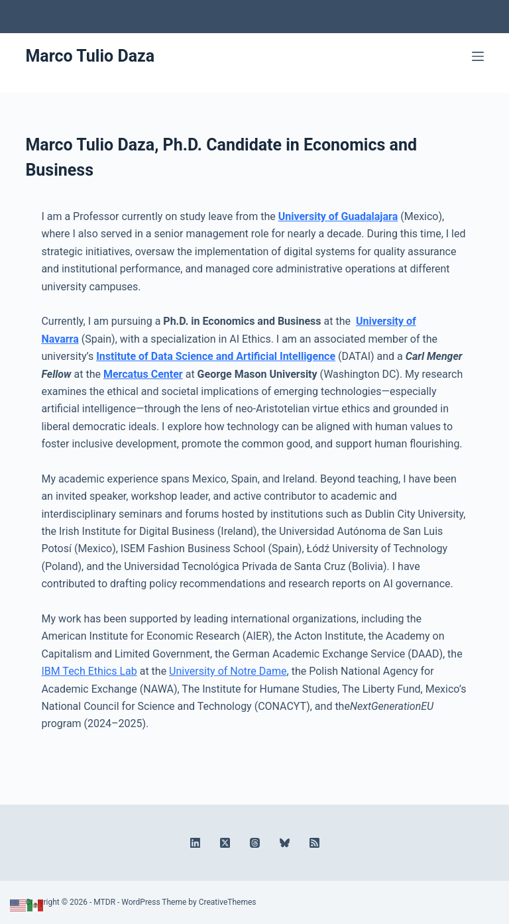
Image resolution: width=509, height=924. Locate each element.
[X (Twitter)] (235, 86)
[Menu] (478, 56)
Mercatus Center (143, 374)
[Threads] (255, 86)
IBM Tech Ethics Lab (89, 671)
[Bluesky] (275, 86)
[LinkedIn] (215, 86)
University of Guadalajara (338, 216)
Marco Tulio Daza (89, 56)
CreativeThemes (227, 902)
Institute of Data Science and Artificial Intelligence (215, 356)
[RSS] (295, 86)
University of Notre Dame (227, 671)
